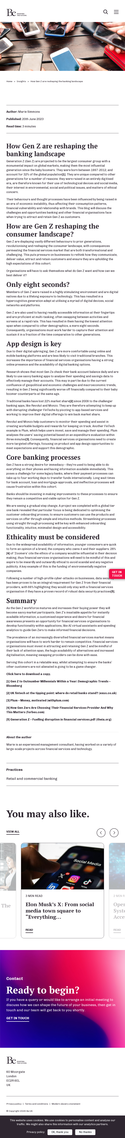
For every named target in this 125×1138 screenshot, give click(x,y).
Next (114, 832)
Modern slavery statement (66, 1104)
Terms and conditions (36, 1104)
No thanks (85, 1132)
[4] (8, 553)
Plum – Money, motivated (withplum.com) (39, 700)
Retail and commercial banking (31, 779)
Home (9, 81)
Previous (101, 832)
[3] (27, 439)
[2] (71, 401)
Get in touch (18, 1018)
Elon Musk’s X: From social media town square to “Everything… (60, 910)
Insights (21, 81)
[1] (63, 174)
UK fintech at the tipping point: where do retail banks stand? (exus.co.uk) (63, 693)
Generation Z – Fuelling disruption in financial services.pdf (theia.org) (60, 719)
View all (13, 831)
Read (29, 930)
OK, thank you (60, 1132)
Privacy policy (13, 1104)
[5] (112, 591)
